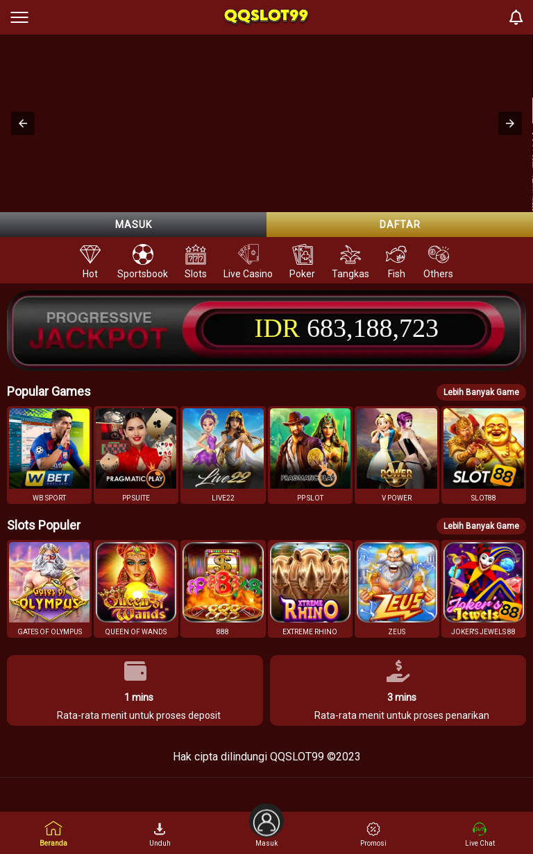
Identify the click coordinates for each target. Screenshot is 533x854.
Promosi (373, 834)
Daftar (400, 224)
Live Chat (480, 834)
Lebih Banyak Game (481, 392)
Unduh (160, 834)
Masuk (133, 224)
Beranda (53, 833)
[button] (23, 123)
